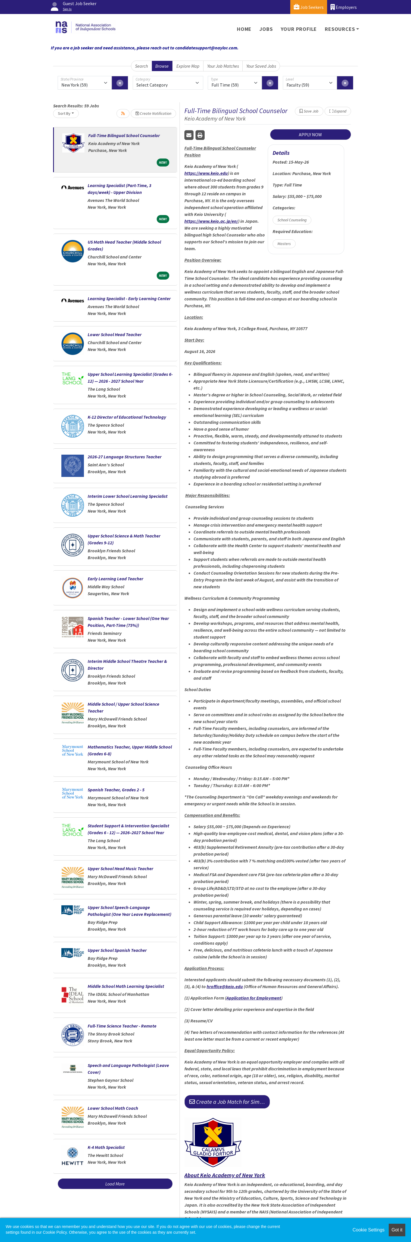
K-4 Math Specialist (106, 1147)
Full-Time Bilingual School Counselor (124, 135)
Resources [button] (340, 29)
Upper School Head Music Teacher (120, 868)
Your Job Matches (223, 66)
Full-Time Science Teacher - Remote (122, 1026)
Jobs (266, 29)
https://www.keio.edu (206, 173)
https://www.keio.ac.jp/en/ (211, 221)
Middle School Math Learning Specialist (126, 986)
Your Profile (299, 29)
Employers (344, 7)
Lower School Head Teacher (115, 334)
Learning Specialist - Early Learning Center (129, 298)
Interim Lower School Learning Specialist (128, 496)
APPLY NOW (310, 134)
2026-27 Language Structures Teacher (125, 457)
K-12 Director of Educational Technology (127, 417)
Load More (115, 1184)
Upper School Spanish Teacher (117, 950)
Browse (162, 66)
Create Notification (153, 113)
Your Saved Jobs (261, 66)
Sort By (64, 113)
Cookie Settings (368, 1229)
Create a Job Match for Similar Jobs (229, 1101)
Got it (397, 1229)
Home (244, 29)
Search (141, 66)
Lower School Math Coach (113, 1108)
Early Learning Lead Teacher (115, 578)
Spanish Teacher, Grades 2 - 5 (116, 789)
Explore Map (188, 66)
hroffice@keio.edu (225, 986)
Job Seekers (309, 7)
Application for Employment (253, 998)
